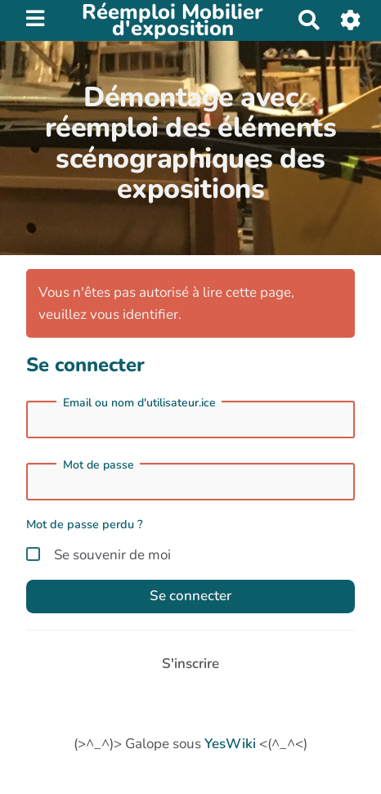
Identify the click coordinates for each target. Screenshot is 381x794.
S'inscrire (190, 663)
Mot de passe (98, 465)
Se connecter (190, 595)
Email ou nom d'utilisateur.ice (139, 403)
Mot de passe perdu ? (84, 524)
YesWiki (230, 743)
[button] (351, 20)
